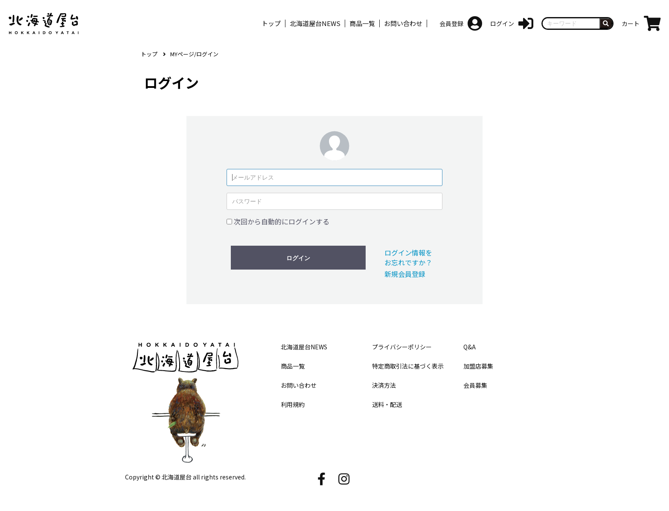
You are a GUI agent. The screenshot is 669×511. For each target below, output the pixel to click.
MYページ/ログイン (194, 54)
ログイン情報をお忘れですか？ (408, 257)
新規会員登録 (404, 274)
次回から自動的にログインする (281, 221)
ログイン (298, 258)
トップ (149, 54)
